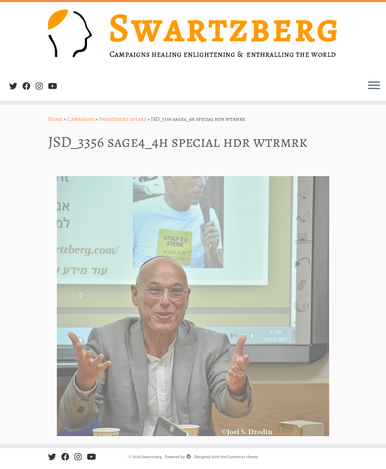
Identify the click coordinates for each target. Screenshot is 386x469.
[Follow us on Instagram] (42, 86)
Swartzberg (152, 457)
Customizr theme (242, 457)
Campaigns (80, 119)
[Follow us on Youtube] (55, 86)
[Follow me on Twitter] (15, 86)
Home (55, 119)
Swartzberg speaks (122, 119)
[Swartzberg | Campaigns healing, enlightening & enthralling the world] (193, 38)
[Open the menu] (374, 86)
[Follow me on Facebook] (29, 86)
